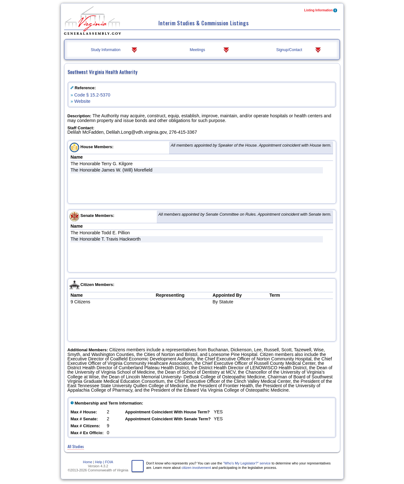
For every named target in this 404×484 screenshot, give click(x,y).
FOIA (109, 462)
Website (82, 101)
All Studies (76, 446)
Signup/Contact (299, 50)
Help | (99, 462)
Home (87, 462)
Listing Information (321, 11)
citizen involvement (196, 467)
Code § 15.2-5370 (92, 94)
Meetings (210, 50)
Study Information (115, 50)
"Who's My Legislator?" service (247, 463)
